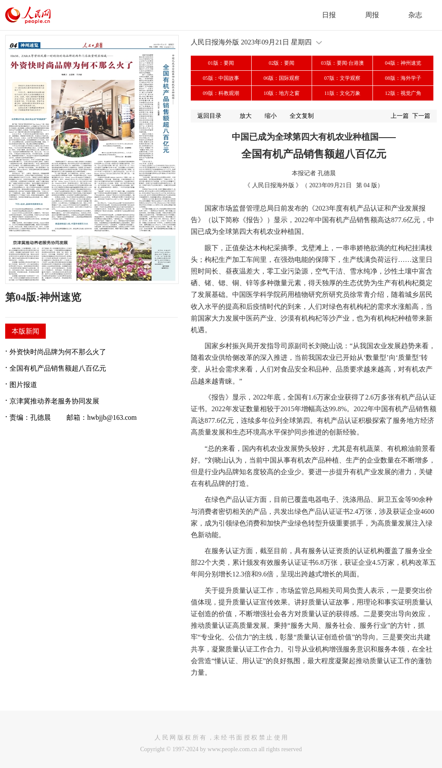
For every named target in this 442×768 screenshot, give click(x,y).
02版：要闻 (281, 63)
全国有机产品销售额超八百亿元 (57, 368)
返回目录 (209, 116)
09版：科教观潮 (221, 93)
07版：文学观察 (342, 78)
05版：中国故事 (221, 78)
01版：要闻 (221, 63)
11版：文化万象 (342, 93)
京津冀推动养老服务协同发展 (54, 401)
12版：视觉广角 (403, 93)
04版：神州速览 (403, 63)
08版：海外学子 (403, 78)
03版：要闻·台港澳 (342, 63)
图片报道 (23, 384)
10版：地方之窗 (281, 93)
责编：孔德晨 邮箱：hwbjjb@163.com (73, 417)
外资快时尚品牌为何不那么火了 (57, 352)
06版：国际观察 (281, 78)
